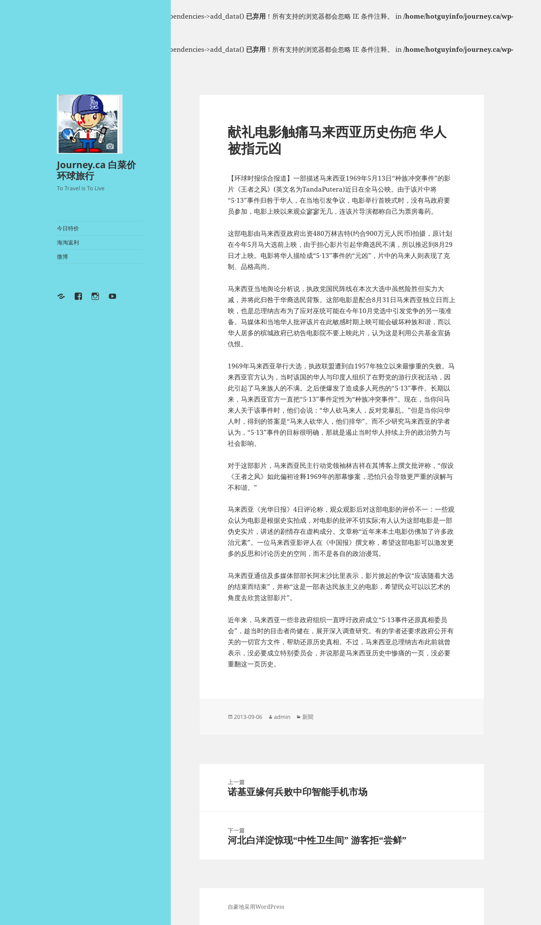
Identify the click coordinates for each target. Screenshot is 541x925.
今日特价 (68, 228)
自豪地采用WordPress (256, 906)
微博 (62, 256)
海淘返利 (68, 242)
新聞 (307, 717)
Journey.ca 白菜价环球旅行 (96, 170)
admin (282, 717)
